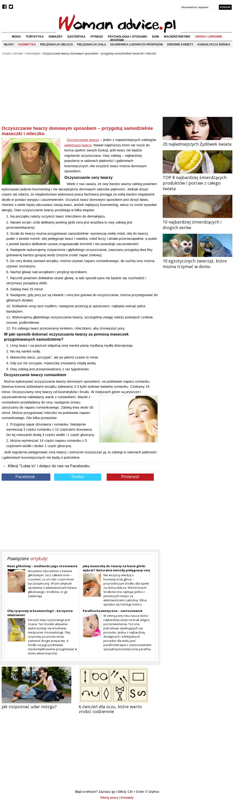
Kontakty (127, 797)
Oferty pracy (109, 797)
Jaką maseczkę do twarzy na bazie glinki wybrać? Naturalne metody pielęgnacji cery (116, 568)
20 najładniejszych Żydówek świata (197, 141)
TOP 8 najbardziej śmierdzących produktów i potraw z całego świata (197, 180)
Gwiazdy (56, 36)
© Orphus (152, 792)
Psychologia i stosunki (127, 36)
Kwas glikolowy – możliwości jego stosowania (42, 566)
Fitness (96, 36)
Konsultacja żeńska (214, 44)
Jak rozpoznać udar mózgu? (29, 706)
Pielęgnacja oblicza (56, 44)
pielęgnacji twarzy (78, 145)
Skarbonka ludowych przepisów (136, 44)
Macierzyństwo (177, 36)
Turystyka (35, 36)
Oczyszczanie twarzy (83, 140)
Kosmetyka (27, 44)
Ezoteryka (76, 36)
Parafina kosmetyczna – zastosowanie (112, 611)
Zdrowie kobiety (180, 44)
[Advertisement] (80, 92)
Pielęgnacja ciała (91, 44)
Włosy (9, 44)
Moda (16, 36)
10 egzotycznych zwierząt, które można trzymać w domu (197, 261)
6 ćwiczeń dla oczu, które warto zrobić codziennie (110, 709)
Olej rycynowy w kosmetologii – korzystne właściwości (40, 613)
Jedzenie (117, 40)
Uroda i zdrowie (208, 36)
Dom (155, 36)
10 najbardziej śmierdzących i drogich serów (197, 222)
